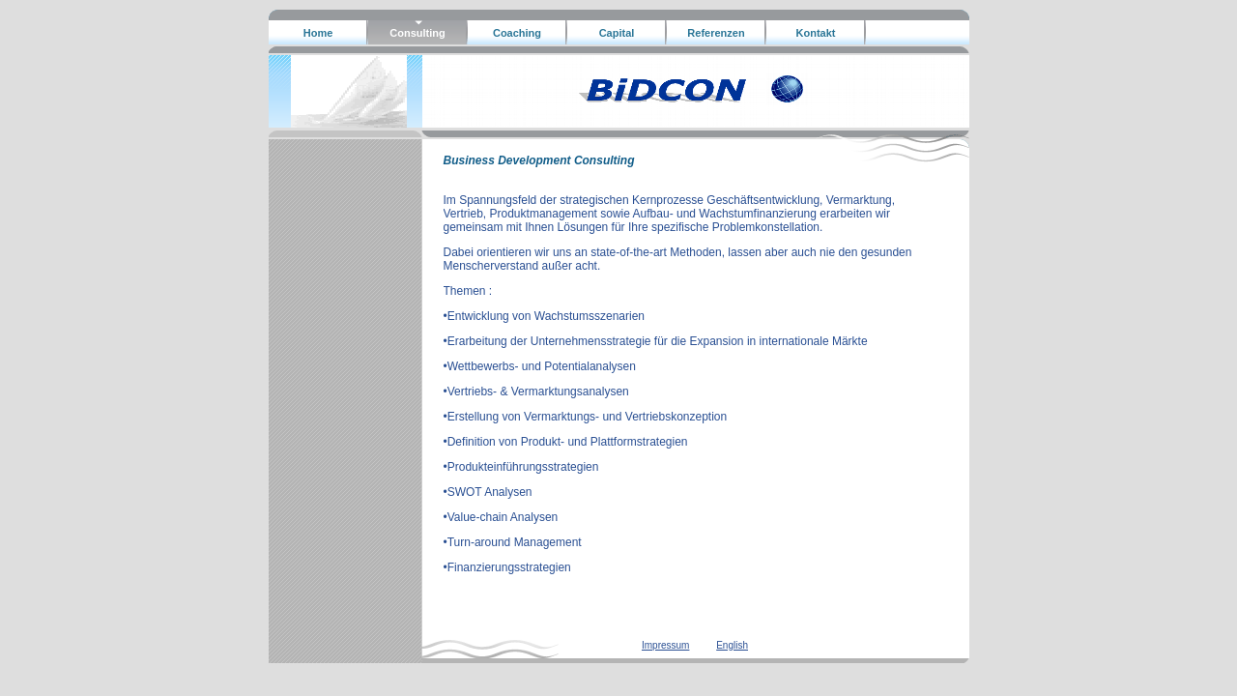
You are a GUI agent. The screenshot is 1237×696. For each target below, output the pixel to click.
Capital (617, 33)
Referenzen (715, 33)
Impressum (665, 645)
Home (318, 33)
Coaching (517, 33)
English (732, 645)
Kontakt (816, 33)
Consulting (417, 33)
